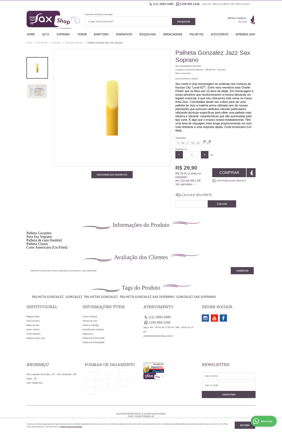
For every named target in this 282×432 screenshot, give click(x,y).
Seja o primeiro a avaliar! (186, 78)
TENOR (82, 34)
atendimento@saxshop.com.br (158, 336)
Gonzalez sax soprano (196, 296)
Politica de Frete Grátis (93, 338)
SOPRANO (63, 34)
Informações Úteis (104, 307)
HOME (31, 34)
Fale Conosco (33, 321)
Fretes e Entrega (91, 325)
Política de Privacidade (93, 342)
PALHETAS (197, 34)
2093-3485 (163, 4)
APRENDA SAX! (245, 34)
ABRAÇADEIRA (172, 34)
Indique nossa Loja (35, 338)
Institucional (42, 307)
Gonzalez (73, 296)
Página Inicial (32, 316)
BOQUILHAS (148, 34)
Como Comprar (90, 316)
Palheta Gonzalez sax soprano (147, 296)
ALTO (45, 34)
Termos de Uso (90, 321)
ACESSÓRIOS (219, 34)
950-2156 (190, 4)
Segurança (88, 334)
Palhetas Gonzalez (101, 296)
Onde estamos (33, 334)
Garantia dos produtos (93, 329)
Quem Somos (33, 329)
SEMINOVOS (124, 34)
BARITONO (101, 34)
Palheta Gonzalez (48, 296)
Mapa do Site (32, 325)
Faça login (108, 14)
